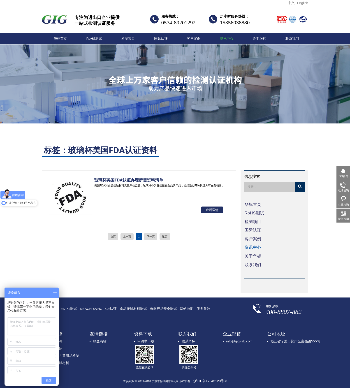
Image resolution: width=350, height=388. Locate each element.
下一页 (151, 236)
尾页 (164, 236)
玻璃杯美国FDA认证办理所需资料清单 (128, 180)
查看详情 (212, 210)
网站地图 (186, 309)
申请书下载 (145, 341)
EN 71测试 (69, 309)
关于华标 (259, 38)
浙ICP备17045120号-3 (210, 381)
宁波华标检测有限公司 (54, 21)
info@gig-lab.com (239, 341)
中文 (291, 3)
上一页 (127, 236)
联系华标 (188, 341)
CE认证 (111, 309)
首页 (113, 236)
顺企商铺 (100, 341)
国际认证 (161, 38)
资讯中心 (226, 38)
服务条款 (203, 309)
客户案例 (193, 38)
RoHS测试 (94, 38)
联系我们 (292, 38)
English (302, 3)
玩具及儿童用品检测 (64, 356)
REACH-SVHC (91, 309)
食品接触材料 (59, 363)
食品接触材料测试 (133, 309)
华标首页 (60, 38)
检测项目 (128, 38)
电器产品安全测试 (163, 309)
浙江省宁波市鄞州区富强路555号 (295, 341)
